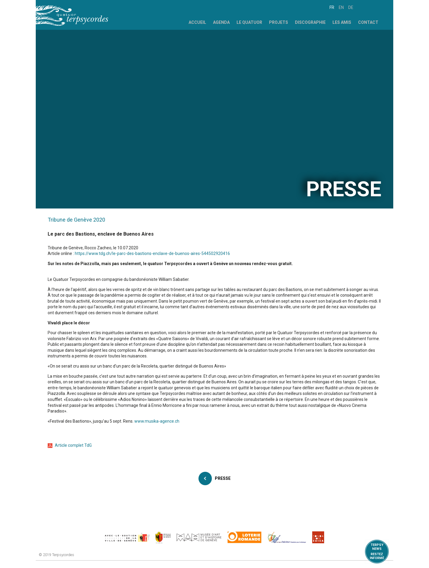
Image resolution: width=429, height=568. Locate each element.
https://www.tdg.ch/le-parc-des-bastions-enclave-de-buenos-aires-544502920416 (152, 253)
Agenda (221, 22)
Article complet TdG (73, 445)
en (341, 7)
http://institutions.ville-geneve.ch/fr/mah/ (199, 537)
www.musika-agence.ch (156, 421)
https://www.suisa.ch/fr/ (318, 537)
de (350, 7)
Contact (368, 22)
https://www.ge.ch (163, 537)
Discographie (310, 22)
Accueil (197, 22)
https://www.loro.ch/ (244, 537)
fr (331, 7)
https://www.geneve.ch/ (127, 537)
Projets (278, 22)
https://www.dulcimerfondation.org (287, 537)
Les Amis (341, 22)
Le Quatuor (249, 22)
